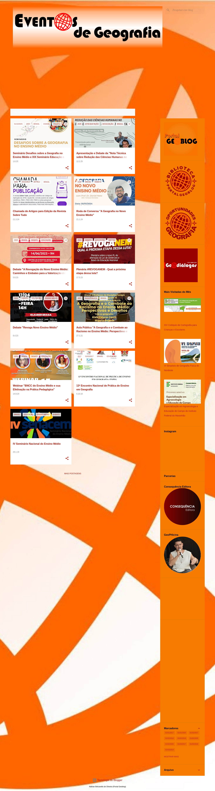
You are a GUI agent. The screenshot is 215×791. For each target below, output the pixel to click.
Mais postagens (72, 473)
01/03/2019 (169, 750)
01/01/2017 (169, 733)
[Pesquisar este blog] (188, 10)
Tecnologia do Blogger (107, 780)
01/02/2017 (194, 733)
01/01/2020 (182, 733)
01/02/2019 (182, 738)
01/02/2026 (169, 744)
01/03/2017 (182, 744)
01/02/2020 (194, 738)
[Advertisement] (72, 499)
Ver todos (127, 112)
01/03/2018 (194, 744)
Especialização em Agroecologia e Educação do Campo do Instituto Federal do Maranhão (181, 411)
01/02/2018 (169, 738)
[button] (67, 168)
